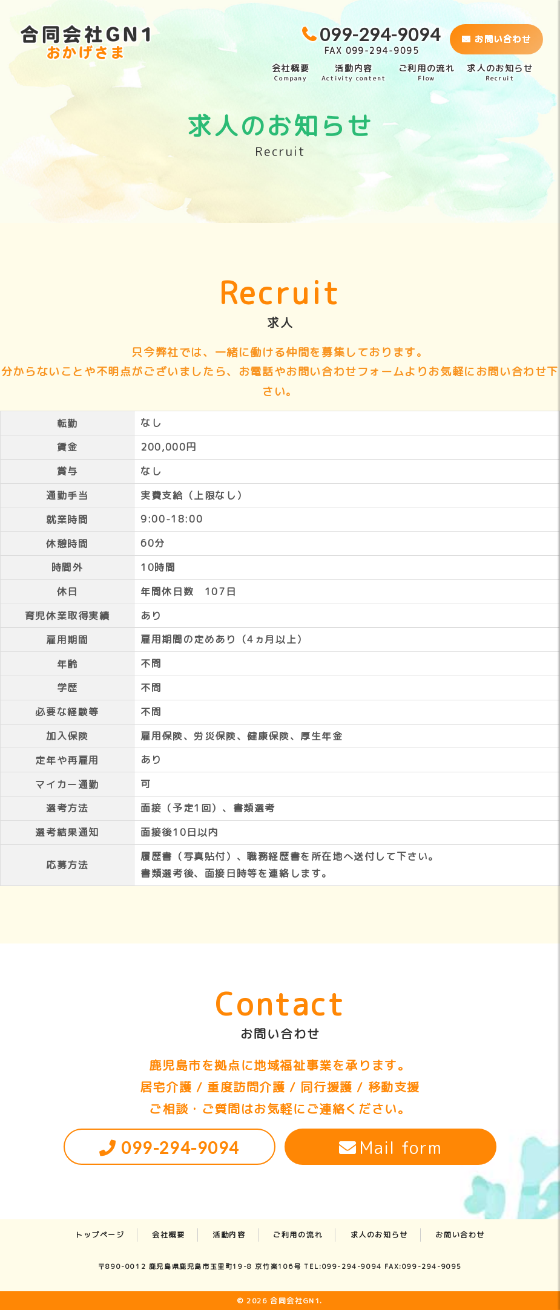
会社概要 (290, 72)
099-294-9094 (180, 1148)
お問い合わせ (496, 39)
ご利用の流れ (426, 72)
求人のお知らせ (500, 72)
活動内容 (353, 72)
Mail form (401, 1147)
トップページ (100, 1235)
